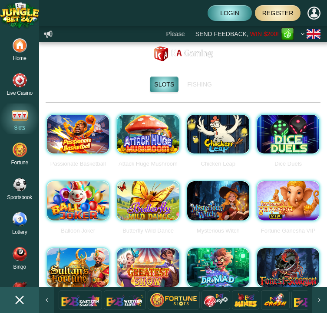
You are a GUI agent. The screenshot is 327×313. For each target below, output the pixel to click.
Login (229, 13)
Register (278, 13)
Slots (166, 84)
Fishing (201, 84)
